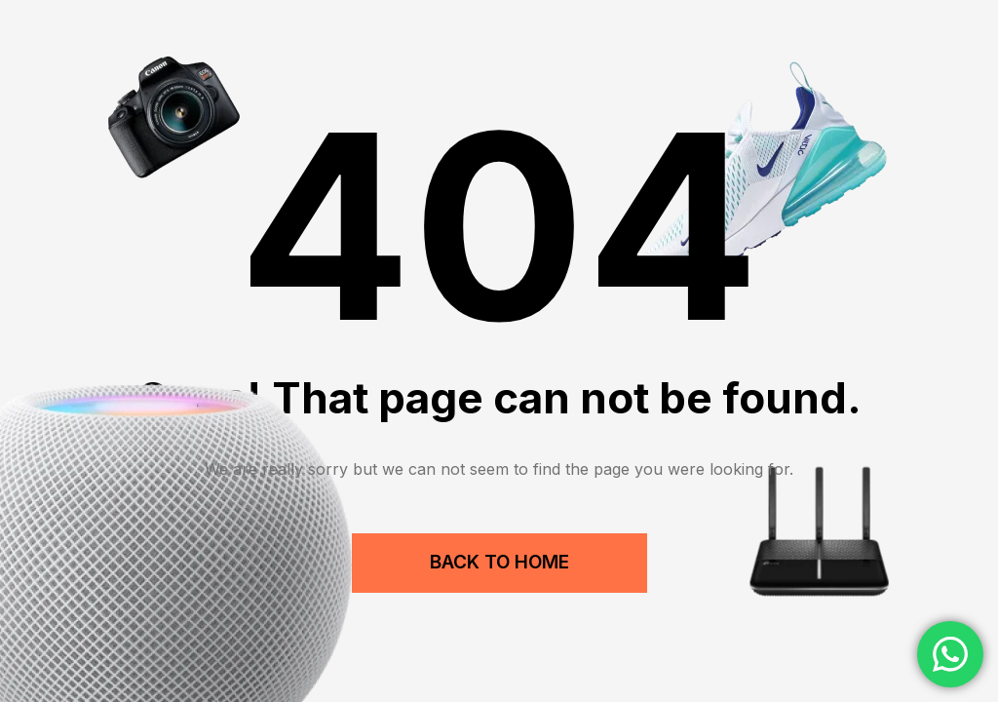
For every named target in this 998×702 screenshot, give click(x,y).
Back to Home (499, 562)
